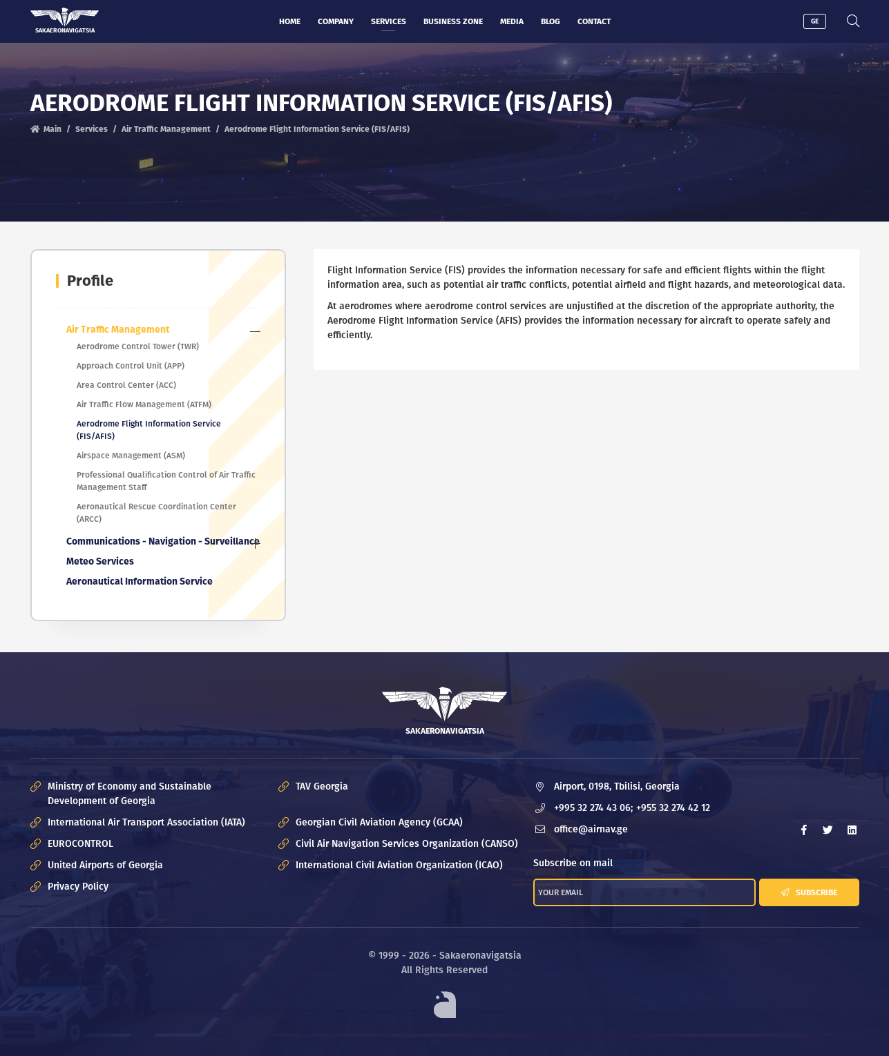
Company (336, 21)
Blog (550, 21)
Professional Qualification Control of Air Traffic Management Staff (166, 481)
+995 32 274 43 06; (593, 808)
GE (815, 21)
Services (388, 21)
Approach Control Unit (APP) (130, 366)
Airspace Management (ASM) (131, 455)
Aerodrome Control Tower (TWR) (138, 346)
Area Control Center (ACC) (126, 385)
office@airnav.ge (591, 829)
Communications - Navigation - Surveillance (163, 541)
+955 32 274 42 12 (673, 808)
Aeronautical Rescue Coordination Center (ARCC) (156, 513)
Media (512, 21)
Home (289, 21)
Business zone (453, 21)
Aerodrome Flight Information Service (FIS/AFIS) (149, 430)
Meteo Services (100, 561)
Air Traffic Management (166, 129)
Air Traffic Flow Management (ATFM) (144, 404)
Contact (594, 21)
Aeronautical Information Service (139, 581)
